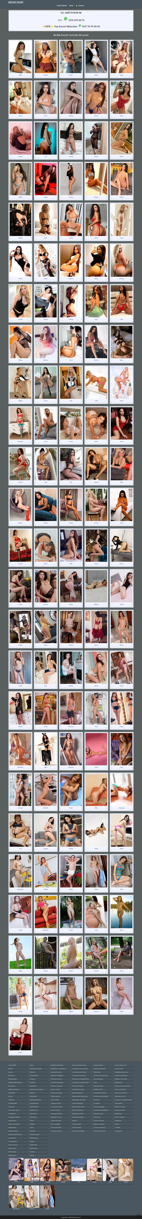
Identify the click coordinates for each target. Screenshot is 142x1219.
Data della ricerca (120, 1096)
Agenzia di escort (56, 1072)
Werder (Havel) (34, 1134)
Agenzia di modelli (99, 1068)
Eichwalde (11, 1093)
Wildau (32, 1141)
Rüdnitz (32, 1093)
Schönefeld (33, 1096)
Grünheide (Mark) (14, 1117)
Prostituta (97, 1100)
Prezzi (71, 5)
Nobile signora (55, 1096)
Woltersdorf (33, 1145)
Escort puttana (55, 1124)
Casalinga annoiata (78, 1089)
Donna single (119, 1068)
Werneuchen (34, 1138)
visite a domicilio (77, 1103)
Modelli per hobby (78, 1113)
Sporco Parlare (55, 1089)
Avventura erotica (56, 1107)
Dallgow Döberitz (13, 1089)
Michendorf (12, 1148)
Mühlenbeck (12, 1155)
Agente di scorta (56, 1120)
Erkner (10, 1096)
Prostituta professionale (101, 1096)
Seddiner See (34, 1110)
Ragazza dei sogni (56, 1093)
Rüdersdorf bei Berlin (36, 1089)
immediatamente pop (121, 1072)
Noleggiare (118, 1120)
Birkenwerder (12, 1079)
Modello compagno (57, 1075)
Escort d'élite (55, 1100)
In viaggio (97, 1103)
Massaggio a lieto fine (79, 1100)
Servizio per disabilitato (101, 1110)
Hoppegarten (12, 1127)
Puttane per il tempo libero (80, 1079)
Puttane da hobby (77, 1110)
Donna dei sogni (120, 1107)
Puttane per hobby (78, 1117)
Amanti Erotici (55, 1110)
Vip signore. (118, 1131)
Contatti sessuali (99, 1120)
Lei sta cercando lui (100, 1127)
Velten (32, 1127)
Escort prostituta (56, 1127)
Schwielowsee (34, 1107)
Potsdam (32, 1082)
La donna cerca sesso (79, 1075)
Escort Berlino (62, 5)
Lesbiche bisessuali (57, 1082)
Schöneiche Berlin (35, 1100)
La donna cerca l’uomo (79, 1072)
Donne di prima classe (79, 1065)
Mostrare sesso (98, 1113)
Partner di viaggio (99, 1107)
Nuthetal (32, 1072)
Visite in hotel (76, 1124)
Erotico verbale (119, 1117)
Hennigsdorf (12, 1120)
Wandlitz (32, 1131)
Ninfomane (97, 1072)
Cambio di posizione (121, 1075)
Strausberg (33, 1117)
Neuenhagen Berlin (36, 1068)
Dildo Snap (118, 1113)
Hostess (74, 1120)
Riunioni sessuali (99, 1124)
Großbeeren (12, 1113)
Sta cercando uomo (100, 1131)
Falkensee (11, 1100)
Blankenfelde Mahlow (15, 1082)
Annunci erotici (56, 1103)
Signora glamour (77, 1093)
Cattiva (117, 1124)
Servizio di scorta (56, 1079)
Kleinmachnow (13, 1131)
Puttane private (98, 1086)
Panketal (32, 1079)
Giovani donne (76, 1127)
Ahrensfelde (12, 1065)
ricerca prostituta (120, 1089)
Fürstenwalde (12, 1103)
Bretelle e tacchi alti (121, 1079)
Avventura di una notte (101, 1075)
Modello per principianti (58, 1068)
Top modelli (118, 1103)
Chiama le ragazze (56, 1086)
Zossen (32, 1155)
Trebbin (32, 1124)
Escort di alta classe (78, 1107)
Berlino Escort (15, 2)
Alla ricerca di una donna (123, 1086)
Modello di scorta (56, 1117)
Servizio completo (78, 1086)
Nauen (32, 1065)
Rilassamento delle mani (80, 1096)
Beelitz (10, 1068)
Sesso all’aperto (98, 1079)
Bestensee (11, 1075)
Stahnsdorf (33, 1113)
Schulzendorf (34, 1103)
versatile (117, 1127)
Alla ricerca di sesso (121, 1093)
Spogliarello (118, 1082)
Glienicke (11, 1107)
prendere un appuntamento (123, 1100)
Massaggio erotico (56, 1113)
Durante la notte (120, 1110)
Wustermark (34, 1148)
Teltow (32, 1120)
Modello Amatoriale (57, 1065)
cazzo (95, 1082)
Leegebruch (12, 1138)
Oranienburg (34, 1075)
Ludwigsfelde (12, 1141)
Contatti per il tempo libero (80, 1082)
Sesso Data (97, 1117)
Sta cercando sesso (121, 1065)
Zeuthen (32, 1152)
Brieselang (11, 1086)
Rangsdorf (33, 1086)
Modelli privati (98, 1089)
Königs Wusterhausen (15, 1134)
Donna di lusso (13, 1145)
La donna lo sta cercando (80, 1068)
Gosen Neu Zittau (13, 1110)
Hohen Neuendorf (14, 1124)
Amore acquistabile (78, 1131)
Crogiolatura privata (100, 1093)
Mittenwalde (12, 1152)
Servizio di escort (56, 1131)
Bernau (10, 1072)
